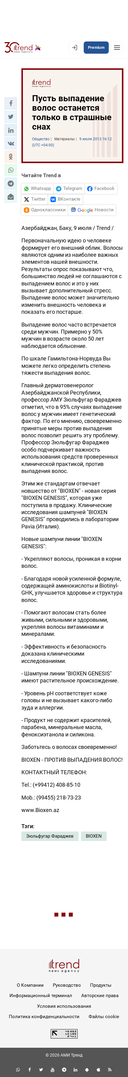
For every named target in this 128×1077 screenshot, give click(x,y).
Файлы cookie (104, 1016)
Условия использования (64, 1006)
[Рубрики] (117, 47)
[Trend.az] (23, 47)
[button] (10, 103)
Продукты (101, 985)
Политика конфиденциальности (44, 1016)
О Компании (30, 985)
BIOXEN (94, 836)
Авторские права (100, 995)
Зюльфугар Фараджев (50, 836)
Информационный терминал (40, 995)
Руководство (67, 985)
